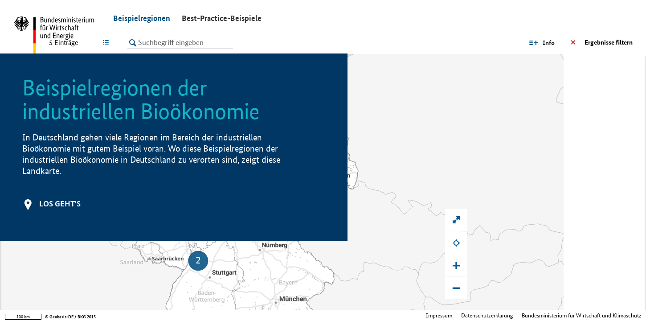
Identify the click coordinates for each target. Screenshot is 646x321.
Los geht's (60, 203)
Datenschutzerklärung (487, 315)
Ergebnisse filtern (609, 42)
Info (549, 43)
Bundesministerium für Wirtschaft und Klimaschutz (582, 315)
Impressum (439, 315)
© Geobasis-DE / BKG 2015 (70, 316)
